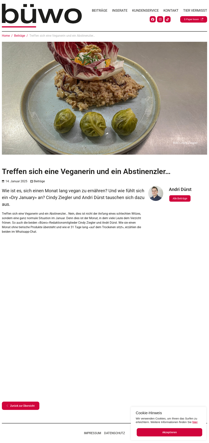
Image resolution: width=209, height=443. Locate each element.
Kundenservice (145, 9)
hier (195, 422)
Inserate (119, 9)
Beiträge (99, 9)
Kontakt (170, 9)
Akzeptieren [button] (169, 432)
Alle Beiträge (180, 198)
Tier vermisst (195, 9)
